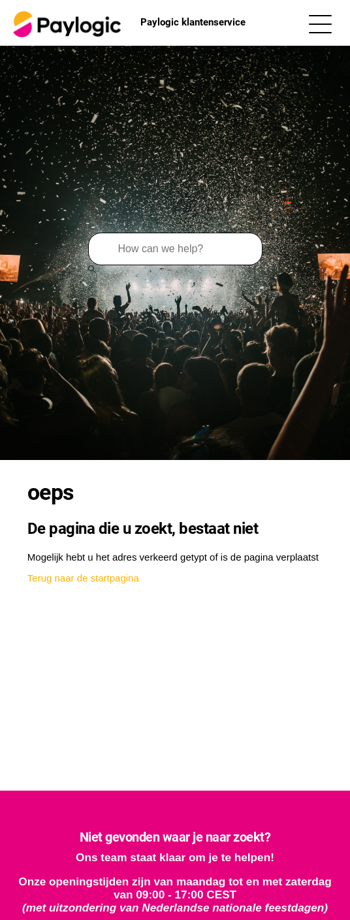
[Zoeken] (175, 249)
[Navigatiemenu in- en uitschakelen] (320, 23)
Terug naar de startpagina (83, 577)
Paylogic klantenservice (128, 23)
